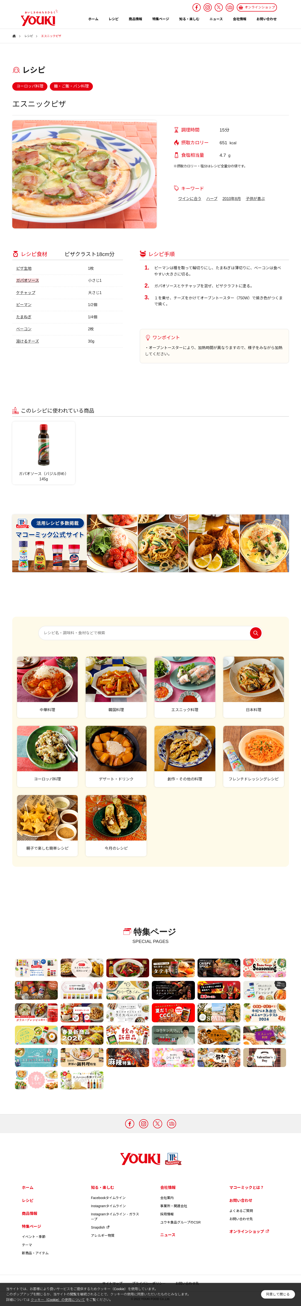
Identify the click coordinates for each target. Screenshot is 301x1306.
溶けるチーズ (27, 341)
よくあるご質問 (241, 1211)
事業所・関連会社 (173, 1206)
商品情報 (135, 19)
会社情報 (239, 19)
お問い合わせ (266, 19)
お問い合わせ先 (241, 1219)
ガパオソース (27, 280)
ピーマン (24, 305)
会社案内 (167, 1198)
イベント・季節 (33, 1237)
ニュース (216, 19)
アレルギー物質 (103, 1235)
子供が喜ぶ (255, 199)
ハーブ (212, 199)
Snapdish (100, 1227)
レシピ (114, 19)
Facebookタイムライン (108, 1198)
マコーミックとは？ (246, 1188)
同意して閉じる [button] (278, 1294)
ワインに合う (189, 199)
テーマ (27, 1245)
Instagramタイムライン (108, 1206)
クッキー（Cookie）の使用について (58, 1300)
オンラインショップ (249, 1231)
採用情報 (167, 1214)
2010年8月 (231, 199)
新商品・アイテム (35, 1253)
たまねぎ (24, 317)
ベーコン (24, 329)
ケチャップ (25, 293)
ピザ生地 (24, 268)
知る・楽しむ (189, 19)
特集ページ (160, 19)
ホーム (93, 19)
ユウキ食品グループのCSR (180, 1222)
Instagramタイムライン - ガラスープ (115, 1216)
